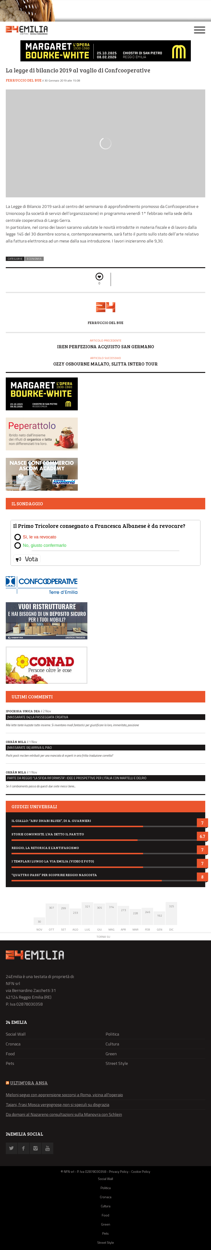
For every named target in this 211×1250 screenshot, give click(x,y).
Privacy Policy (118, 1171)
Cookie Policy (140, 1171)
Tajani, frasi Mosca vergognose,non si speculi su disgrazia (57, 1104)
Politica (112, 1034)
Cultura (112, 1044)
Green (111, 1053)
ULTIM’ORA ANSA (29, 1083)
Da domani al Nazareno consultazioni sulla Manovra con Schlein (64, 1114)
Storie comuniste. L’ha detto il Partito (48, 834)
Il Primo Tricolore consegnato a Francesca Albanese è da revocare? (99, 525)
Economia (34, 259)
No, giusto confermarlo (44, 545)
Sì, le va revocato (39, 537)
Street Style (117, 1063)
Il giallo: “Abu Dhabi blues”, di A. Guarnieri (51, 820)
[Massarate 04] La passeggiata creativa (37, 717)
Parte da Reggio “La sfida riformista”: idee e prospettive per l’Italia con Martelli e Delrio (76, 778)
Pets (10, 1063)
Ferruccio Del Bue (24, 80)
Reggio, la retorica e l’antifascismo (45, 847)
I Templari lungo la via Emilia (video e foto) (53, 861)
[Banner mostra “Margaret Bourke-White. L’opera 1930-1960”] (105, 60)
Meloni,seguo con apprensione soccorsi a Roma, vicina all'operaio (64, 1094)
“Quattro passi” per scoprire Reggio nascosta (54, 875)
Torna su (103, 936)
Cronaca (13, 1044)
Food (10, 1053)
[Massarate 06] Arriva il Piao (29, 747)
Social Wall (16, 1034)
